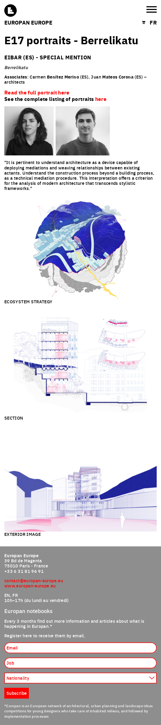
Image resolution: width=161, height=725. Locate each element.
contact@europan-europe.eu (33, 580)
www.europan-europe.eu (30, 585)
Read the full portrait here (37, 92)
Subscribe (16, 693)
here (101, 99)
